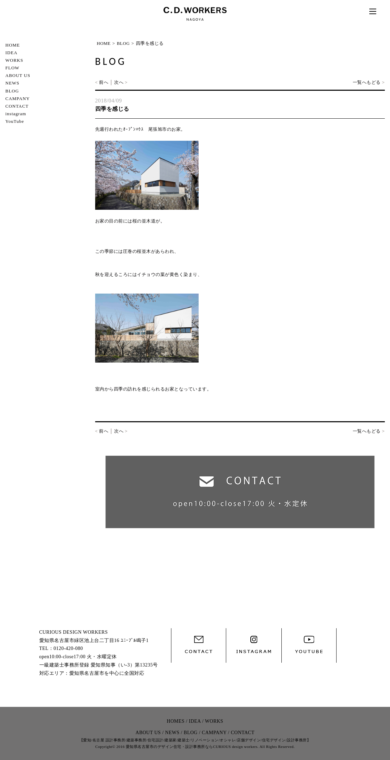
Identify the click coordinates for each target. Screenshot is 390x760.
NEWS (13, 83)
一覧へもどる (367, 82)
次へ (118, 82)
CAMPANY (18, 98)
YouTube (15, 121)
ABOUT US (18, 75)
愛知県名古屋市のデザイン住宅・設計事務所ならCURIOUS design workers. (192, 746)
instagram (16, 113)
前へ (103, 82)
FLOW (13, 67)
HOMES (176, 721)
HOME (13, 45)
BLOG (12, 90)
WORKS (14, 60)
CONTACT (17, 106)
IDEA (12, 52)
